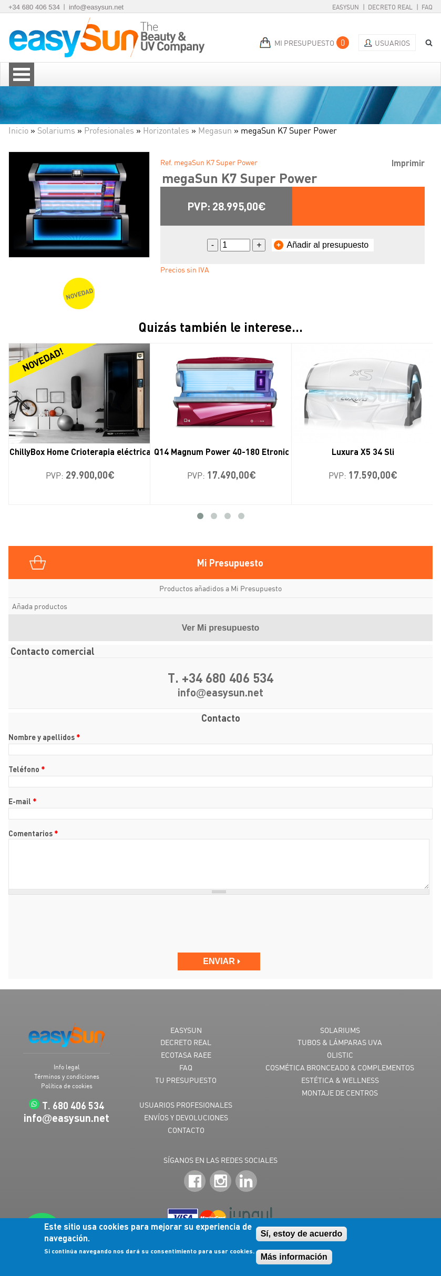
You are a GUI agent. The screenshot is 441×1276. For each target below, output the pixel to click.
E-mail (22, 801)
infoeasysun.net (221, 693)
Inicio (18, 130)
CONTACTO (186, 1130)
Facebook (195, 1181)
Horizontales (166, 130)
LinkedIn (246, 1181)
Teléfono (26, 769)
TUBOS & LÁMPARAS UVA (340, 1042)
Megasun (215, 130)
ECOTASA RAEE (186, 1054)
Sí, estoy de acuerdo (302, 1233)
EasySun (345, 7)
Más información (294, 1256)
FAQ (427, 7)
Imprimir (408, 162)
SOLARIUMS (340, 1030)
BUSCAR (425, 42)
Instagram (220, 1181)
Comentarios (33, 833)
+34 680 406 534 (34, 7)
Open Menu (21, 74)
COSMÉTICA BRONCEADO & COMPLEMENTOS (339, 1067)
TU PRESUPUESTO (186, 1080)
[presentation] (88, 923)
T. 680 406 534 (73, 1105)
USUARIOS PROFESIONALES (185, 1104)
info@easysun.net (96, 7)
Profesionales (109, 130)
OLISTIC (340, 1054)
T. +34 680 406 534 (220, 678)
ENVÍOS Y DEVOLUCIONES (186, 1117)
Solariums (56, 130)
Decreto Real (390, 7)
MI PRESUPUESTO (304, 42)
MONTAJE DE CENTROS (340, 1092)
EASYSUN (186, 1030)
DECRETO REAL (185, 1042)
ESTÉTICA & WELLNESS (340, 1080)
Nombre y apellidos (44, 737)
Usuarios (392, 42)
